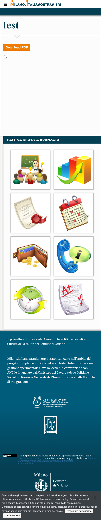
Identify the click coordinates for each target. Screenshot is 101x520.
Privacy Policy (12, 515)
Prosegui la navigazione (79, 511)
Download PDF (17, 47)
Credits (69, 461)
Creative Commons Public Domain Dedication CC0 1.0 (57, 459)
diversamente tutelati (29, 458)
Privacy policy (25, 463)
